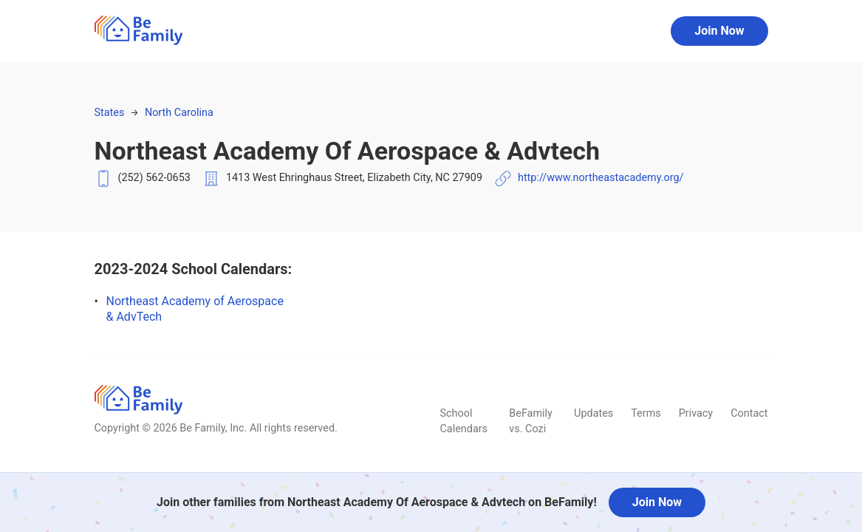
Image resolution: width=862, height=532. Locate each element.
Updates (593, 413)
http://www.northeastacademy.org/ (601, 177)
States (110, 112)
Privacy (696, 413)
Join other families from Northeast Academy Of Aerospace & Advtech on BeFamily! (377, 502)
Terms (645, 413)
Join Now (719, 31)
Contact (749, 413)
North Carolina (179, 112)
